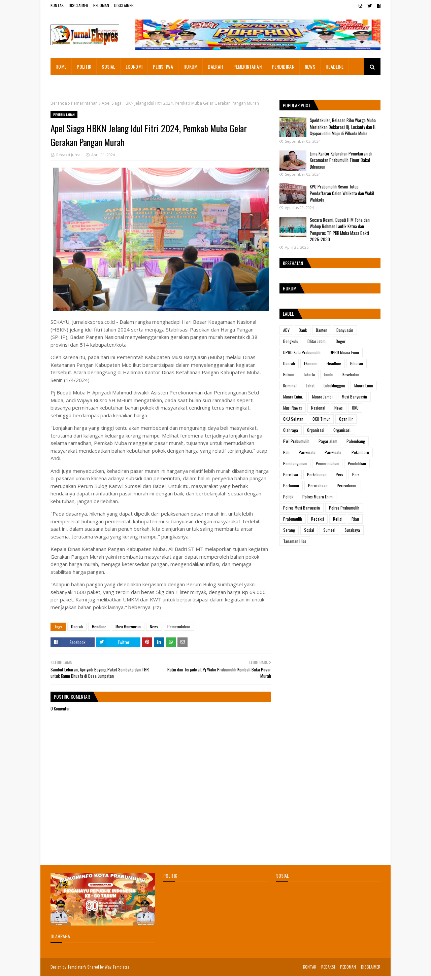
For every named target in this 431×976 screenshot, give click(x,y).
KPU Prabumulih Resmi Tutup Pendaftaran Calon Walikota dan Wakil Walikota (342, 193)
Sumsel (329, 530)
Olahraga (290, 430)
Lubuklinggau (334, 385)
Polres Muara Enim (317, 496)
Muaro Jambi (322, 396)
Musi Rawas (292, 408)
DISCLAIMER (78, 5)
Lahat (310, 385)
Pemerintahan (84, 103)
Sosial (309, 530)
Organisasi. (342, 430)
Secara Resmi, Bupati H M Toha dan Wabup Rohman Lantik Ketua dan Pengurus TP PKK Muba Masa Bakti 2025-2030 (340, 229)
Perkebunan (317, 474)
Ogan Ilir (346, 419)
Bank (303, 330)
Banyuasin (344, 330)
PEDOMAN (101, 5)
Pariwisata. (333, 452)
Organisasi (315, 430)
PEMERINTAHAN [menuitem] (247, 66)
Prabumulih (292, 519)
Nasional (318, 408)
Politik (288, 496)
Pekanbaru (360, 452)
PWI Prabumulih (296, 441)
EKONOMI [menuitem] (134, 66)
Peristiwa (290, 474)
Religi (337, 519)
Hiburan (356, 363)
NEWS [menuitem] (310, 66)
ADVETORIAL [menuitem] (67, 83)
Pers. (356, 474)
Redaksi (317, 519)
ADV (286, 330)
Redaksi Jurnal (68, 154)
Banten (321, 330)
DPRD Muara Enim (344, 352)
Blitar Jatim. (317, 341)
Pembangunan (295, 463)
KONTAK (57, 5)
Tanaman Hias (294, 541)
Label (288, 313)
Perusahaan (318, 485)
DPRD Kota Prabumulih (302, 352)
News (154, 626)
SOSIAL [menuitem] (108, 66)
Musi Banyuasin (128, 626)
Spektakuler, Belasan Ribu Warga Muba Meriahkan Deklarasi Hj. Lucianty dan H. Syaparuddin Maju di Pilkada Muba (343, 127)
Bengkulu (290, 341)
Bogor (340, 341)
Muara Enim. (293, 396)
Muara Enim (363, 385)
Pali (286, 452)
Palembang (355, 441)
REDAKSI (328, 967)
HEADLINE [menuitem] (334, 66)
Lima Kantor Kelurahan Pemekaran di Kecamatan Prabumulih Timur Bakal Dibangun (341, 160)
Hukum (288, 374)
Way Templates (117, 967)
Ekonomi (311, 363)
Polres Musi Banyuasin (301, 508)
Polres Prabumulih (344, 508)
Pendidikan (357, 463)
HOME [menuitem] (61, 66)
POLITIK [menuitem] (84, 66)
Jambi (328, 374)
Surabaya (352, 530)
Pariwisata (307, 452)
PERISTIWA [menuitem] (163, 66)
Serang (289, 530)
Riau (355, 519)
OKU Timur (321, 419)
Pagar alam (328, 441)
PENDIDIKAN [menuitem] (283, 66)
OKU (355, 408)
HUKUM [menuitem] (191, 66)
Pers (339, 474)
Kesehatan (350, 374)
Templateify (76, 967)
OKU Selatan (293, 419)
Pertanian (291, 485)
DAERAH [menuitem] (215, 66)
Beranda (59, 103)
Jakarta (309, 374)
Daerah (77, 626)
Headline (99, 626)
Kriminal (290, 385)
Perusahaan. (347, 485)
